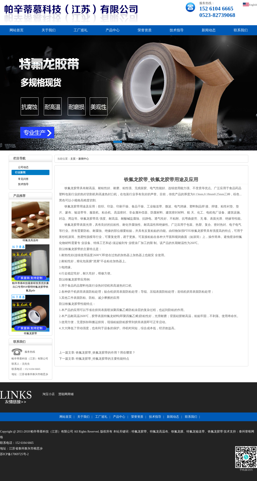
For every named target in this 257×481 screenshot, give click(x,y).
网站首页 (17, 30)
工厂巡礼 (81, 30)
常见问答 (23, 178)
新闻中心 (83, 158)
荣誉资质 (145, 30)
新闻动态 (209, 30)
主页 (73, 158)
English (250, 4)
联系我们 (241, 30)
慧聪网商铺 (66, 394)
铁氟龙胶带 (72, 188)
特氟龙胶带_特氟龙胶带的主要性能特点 (102, 358)
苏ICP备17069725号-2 (14, 454)
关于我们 (49, 30)
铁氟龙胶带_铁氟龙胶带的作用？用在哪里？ (105, 352)
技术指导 (177, 30)
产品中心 (113, 30)
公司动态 (23, 167)
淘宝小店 (48, 394)
